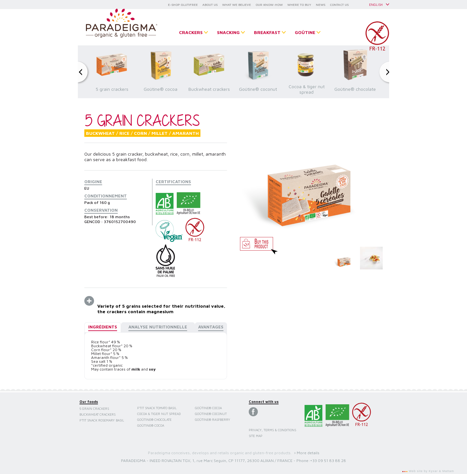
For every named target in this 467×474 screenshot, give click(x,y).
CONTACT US (339, 4)
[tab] (102, 327)
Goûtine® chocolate (154, 419)
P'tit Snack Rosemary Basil (101, 420)
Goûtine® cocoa (150, 425)
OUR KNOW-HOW (269, 4)
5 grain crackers (94, 408)
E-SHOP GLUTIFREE (183, 4)
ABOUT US (210, 4)
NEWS (320, 4)
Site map (255, 436)
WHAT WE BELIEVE (236, 4)
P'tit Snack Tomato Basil (157, 408)
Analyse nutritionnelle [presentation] (157, 326)
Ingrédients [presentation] (102, 326)
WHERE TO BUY (299, 4)
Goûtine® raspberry (212, 419)
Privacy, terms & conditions (272, 430)
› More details (306, 452)
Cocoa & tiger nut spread (159, 414)
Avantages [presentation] (210, 326)
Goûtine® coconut (211, 414)
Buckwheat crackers (97, 414)
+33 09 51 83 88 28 (328, 460)
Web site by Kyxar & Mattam (431, 471)
